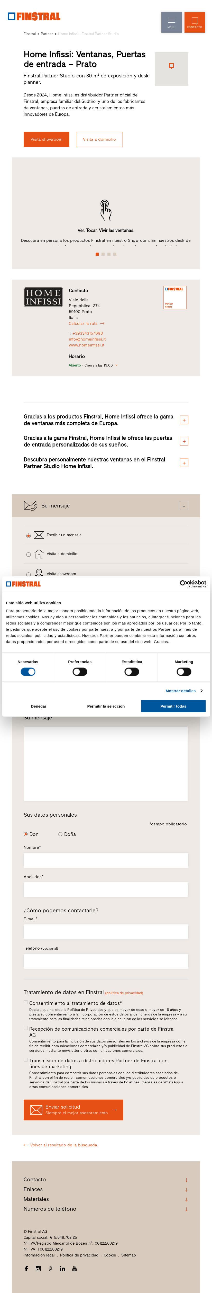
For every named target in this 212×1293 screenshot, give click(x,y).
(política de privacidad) (124, 993)
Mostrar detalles (181, 690)
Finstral (30, 34)
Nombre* (32, 847)
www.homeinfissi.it (86, 345)
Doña (70, 834)
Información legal (39, 1255)
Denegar (38, 706)
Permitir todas (173, 706)
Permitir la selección (106, 706)
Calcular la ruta (86, 323)
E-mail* (30, 918)
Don (34, 834)
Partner (47, 34)
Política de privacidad (79, 1255)
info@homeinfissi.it (87, 339)
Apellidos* (33, 876)
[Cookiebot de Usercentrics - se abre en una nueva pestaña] (183, 584)
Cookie (110, 1255)
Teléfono (41, 948)
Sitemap (128, 1255)
